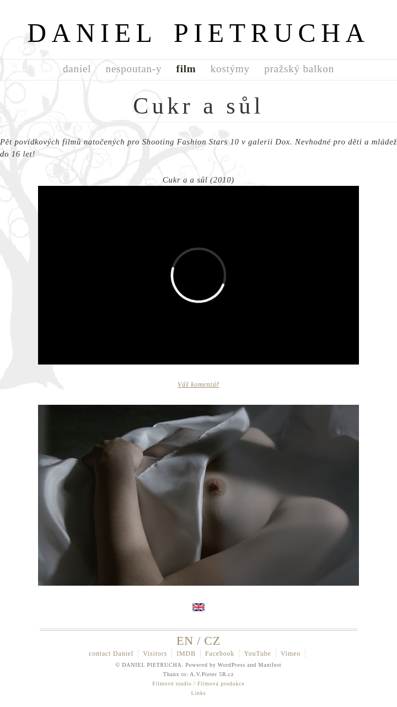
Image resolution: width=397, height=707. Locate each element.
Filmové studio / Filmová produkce (198, 684)
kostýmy (230, 68)
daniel (77, 68)
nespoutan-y (134, 68)
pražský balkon (299, 68)
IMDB (186, 653)
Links (198, 693)
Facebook (219, 653)
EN (185, 640)
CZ (212, 640)
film (186, 68)
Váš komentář (198, 384)
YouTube (257, 653)
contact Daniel (111, 653)
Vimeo (291, 653)
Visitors (155, 653)
